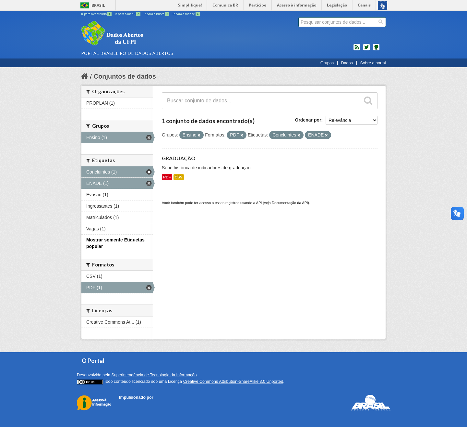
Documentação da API (290, 203)
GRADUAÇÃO (179, 158)
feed (356, 50)
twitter (366, 50)
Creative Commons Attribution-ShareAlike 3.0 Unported (233, 381)
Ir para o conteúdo (96, 14)
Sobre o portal (373, 63)
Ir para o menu (128, 14)
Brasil (98, 5)
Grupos (327, 63)
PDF (167, 177)
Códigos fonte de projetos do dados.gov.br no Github (376, 50)
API (259, 203)
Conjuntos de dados (125, 76)
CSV (179, 177)
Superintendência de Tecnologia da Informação (154, 375)
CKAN (130, 404)
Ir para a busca (157, 14)
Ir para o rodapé (186, 14)
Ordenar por (308, 120)
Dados (347, 63)
